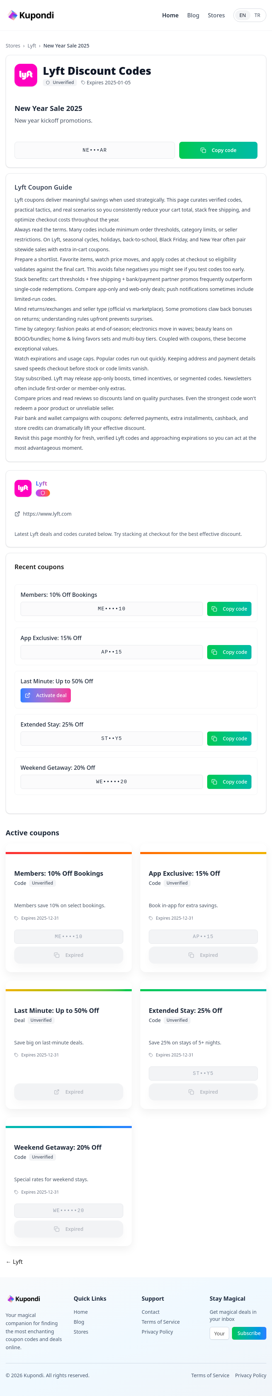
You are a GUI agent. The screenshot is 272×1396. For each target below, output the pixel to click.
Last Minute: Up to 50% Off (57, 681)
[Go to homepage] (31, 15)
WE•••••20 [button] (111, 782)
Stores (216, 15)
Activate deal (46, 695)
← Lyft (14, 1262)
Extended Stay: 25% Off (52, 724)
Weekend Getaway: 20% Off (58, 768)
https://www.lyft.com (43, 513)
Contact (151, 1311)
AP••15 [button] (111, 652)
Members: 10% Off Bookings (59, 595)
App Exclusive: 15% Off (51, 638)
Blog (193, 15)
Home (170, 15)
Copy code (218, 150)
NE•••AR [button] (95, 150)
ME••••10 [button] (111, 609)
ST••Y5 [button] (111, 738)
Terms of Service (161, 1321)
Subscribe (249, 1333)
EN (242, 15)
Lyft (32, 45)
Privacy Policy (157, 1331)
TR (258, 15)
